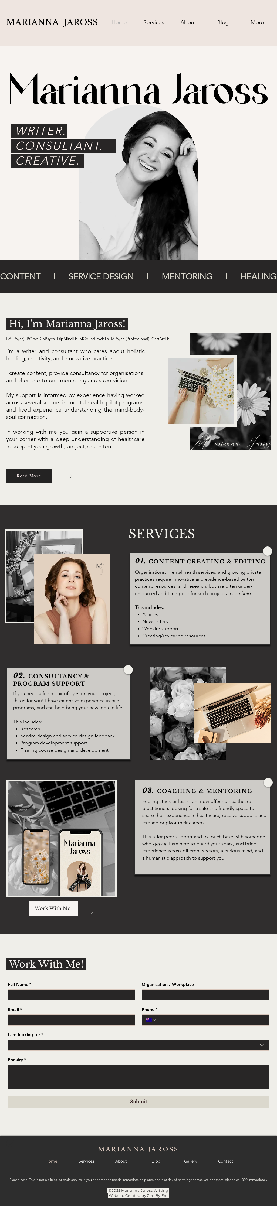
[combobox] (138, 1045)
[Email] (69, 1020)
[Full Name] (69, 995)
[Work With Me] (53, 908)
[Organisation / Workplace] (203, 995)
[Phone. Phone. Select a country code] (151, 1020)
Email (15, 1009)
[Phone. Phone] (211, 1020)
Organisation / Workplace (168, 984)
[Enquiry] (138, 1077)
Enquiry (17, 1059)
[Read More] (29, 476)
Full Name (19, 984)
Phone (149, 1009)
